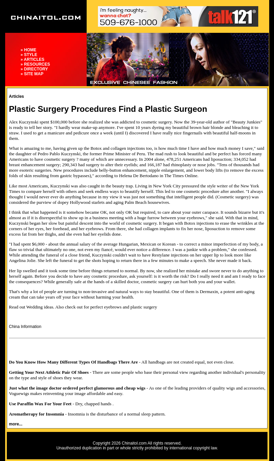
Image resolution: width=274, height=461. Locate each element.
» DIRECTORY (34, 69)
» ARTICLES (33, 59)
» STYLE (29, 54)
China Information (25, 326)
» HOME (28, 50)
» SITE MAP (32, 73)
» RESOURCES (35, 64)
